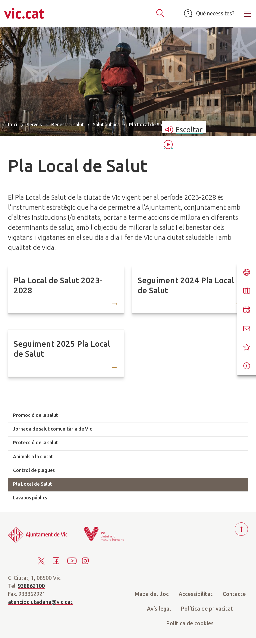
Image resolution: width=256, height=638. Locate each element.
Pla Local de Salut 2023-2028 (58, 285)
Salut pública (106, 124)
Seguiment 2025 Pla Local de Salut (62, 348)
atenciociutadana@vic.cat (40, 602)
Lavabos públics (30, 497)
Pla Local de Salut (32, 484)
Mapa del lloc (152, 594)
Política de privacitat (207, 609)
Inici (12, 124)
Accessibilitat (196, 594)
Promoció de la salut (35, 415)
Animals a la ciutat (33, 456)
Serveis (34, 124)
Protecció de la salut (35, 442)
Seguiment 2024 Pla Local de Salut (186, 285)
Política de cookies (190, 623)
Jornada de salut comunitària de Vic (52, 429)
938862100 (31, 586)
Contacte (234, 594)
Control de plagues (34, 470)
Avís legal (159, 609)
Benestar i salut (67, 124)
